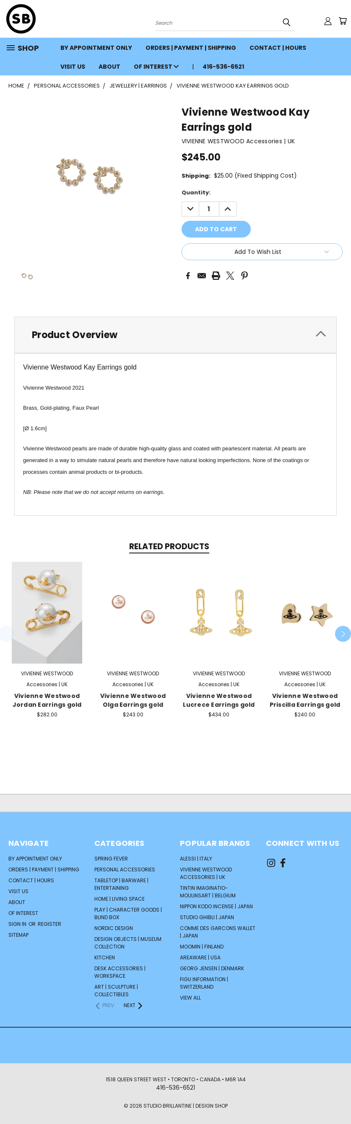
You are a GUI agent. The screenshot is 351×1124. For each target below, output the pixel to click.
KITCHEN (104, 957)
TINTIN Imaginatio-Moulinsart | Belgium (208, 891)
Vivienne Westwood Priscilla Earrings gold (305, 700)
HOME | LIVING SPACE (119, 898)
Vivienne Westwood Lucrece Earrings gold (219, 700)
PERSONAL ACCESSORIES (124, 869)
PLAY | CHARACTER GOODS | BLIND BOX (128, 913)
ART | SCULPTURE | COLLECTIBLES (116, 990)
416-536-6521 (223, 66)
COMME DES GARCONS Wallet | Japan (217, 932)
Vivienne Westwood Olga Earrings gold (133, 700)
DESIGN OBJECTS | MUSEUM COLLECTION (127, 942)
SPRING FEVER (111, 858)
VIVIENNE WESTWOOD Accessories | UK (206, 873)
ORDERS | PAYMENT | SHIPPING (191, 48)
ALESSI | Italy (196, 858)
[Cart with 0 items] (342, 21)
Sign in (18, 924)
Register (49, 924)
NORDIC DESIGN (113, 928)
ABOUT (109, 66)
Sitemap (18, 934)
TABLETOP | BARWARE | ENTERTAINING (121, 884)
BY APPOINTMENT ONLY (96, 48)
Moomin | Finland (202, 946)
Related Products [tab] (169, 546)
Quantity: (196, 192)
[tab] (175, 335)
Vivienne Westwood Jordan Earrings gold (47, 700)
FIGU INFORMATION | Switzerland (204, 983)
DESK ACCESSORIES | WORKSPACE (120, 972)
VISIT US (72, 66)
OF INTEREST (156, 66)
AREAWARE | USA (200, 957)
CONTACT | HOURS (278, 48)
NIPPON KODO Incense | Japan (216, 906)
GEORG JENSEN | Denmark (212, 968)
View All (190, 997)
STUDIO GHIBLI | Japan (207, 917)
